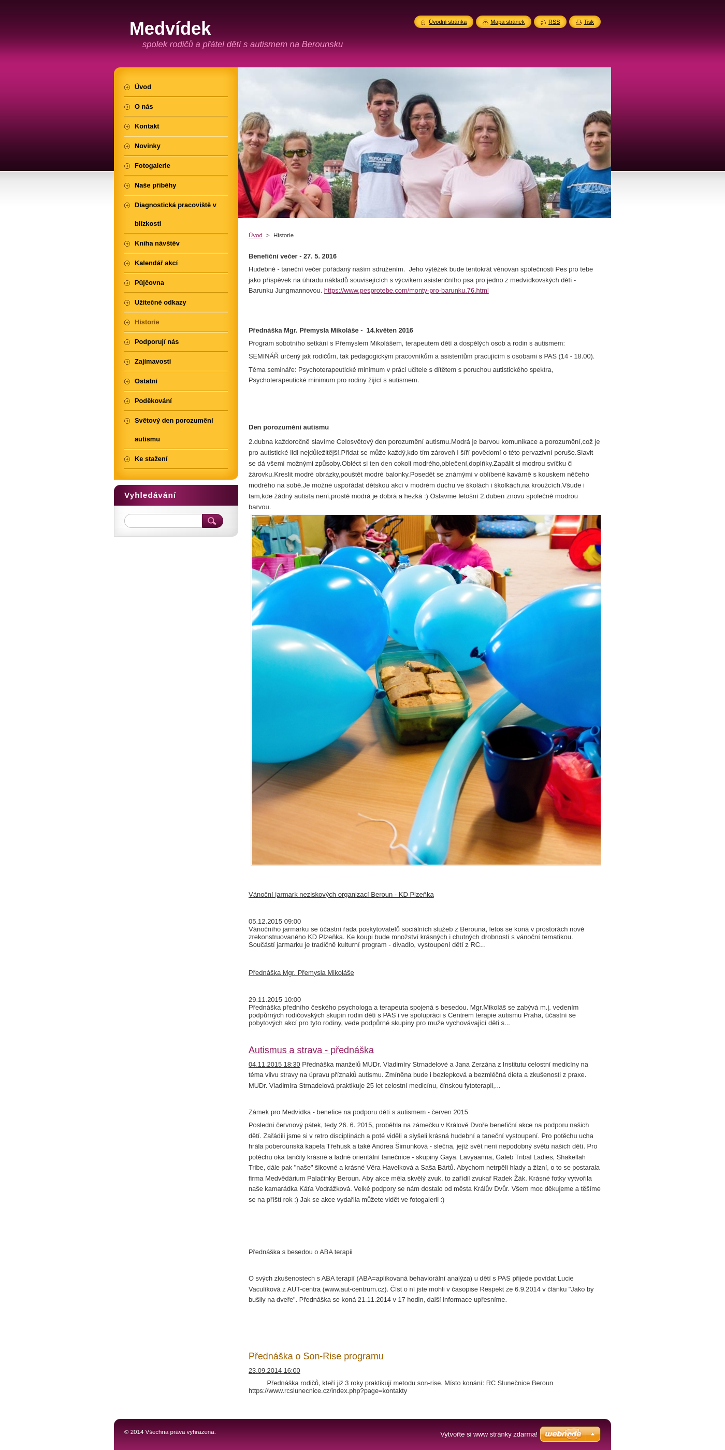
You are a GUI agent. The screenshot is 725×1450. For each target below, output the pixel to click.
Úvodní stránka (448, 22)
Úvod (256, 235)
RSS (554, 22)
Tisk (589, 22)
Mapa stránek (507, 22)
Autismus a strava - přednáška (311, 1050)
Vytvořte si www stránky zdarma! (489, 1434)
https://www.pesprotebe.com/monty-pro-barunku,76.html (406, 290)
